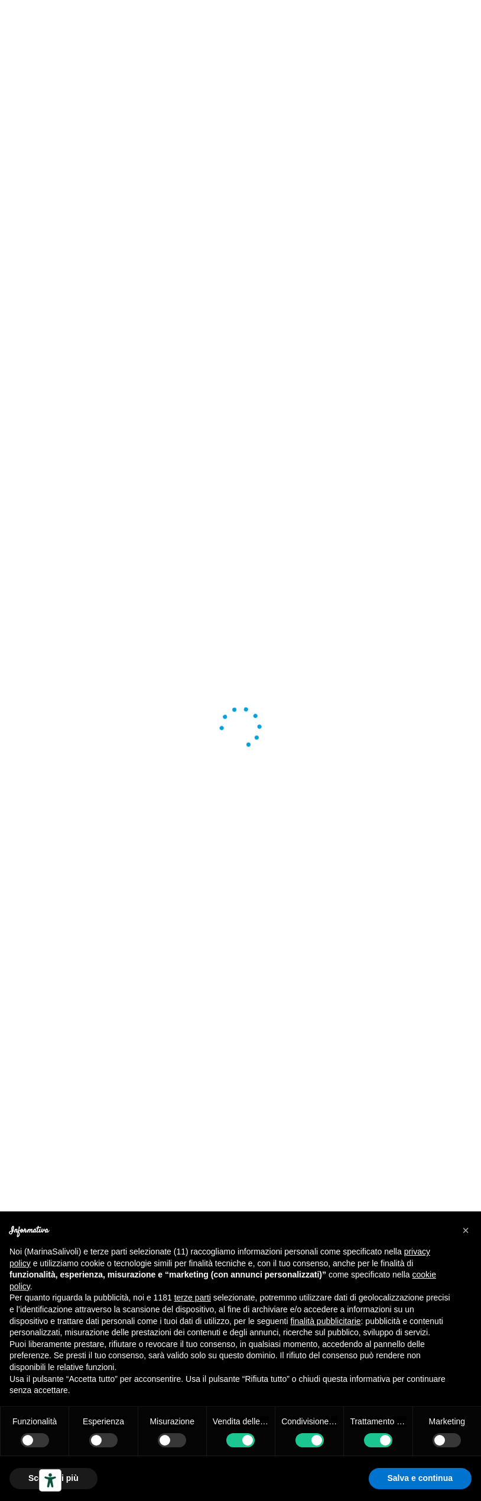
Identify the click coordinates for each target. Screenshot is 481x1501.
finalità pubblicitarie (325, 1321)
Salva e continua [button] (420, 1478)
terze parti (192, 1297)
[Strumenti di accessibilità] (50, 1480)
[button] (465, 1230)
